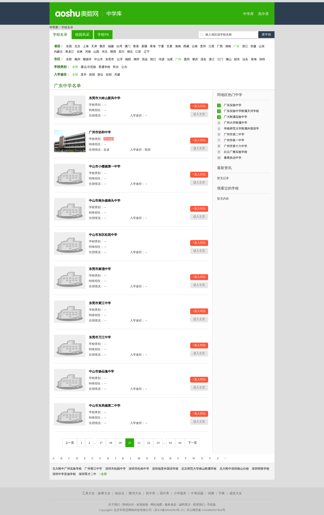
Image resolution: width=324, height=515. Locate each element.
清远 (145, 59)
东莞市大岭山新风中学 (104, 98)
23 (158, 442)
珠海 (254, 59)
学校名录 (60, 34)
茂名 (203, 59)
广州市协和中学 (100, 132)
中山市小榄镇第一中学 (104, 166)
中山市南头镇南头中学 (104, 200)
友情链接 (142, 504)
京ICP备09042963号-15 (169, 510)
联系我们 (199, 504)
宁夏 (161, 46)
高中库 (263, 14)
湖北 (130, 51)
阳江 (153, 59)
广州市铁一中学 (234, 140)
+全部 (103, 474)
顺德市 (87, 59)
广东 (236, 46)
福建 (111, 46)
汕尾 (170, 59)
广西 (220, 46)
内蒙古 (58, 51)
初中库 (150, 493)
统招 (92, 74)
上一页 (69, 442)
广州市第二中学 (234, 134)
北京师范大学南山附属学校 (198, 468)
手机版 (211, 504)
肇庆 (195, 59)
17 (101, 442)
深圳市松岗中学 (139, 468)
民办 (116, 67)
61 (170, 442)
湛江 (212, 59)
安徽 (253, 46)
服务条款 (170, 504)
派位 (100, 74)
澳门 (127, 46)
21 (139, 442)
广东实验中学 (232, 105)
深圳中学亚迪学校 (64, 474)
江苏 (138, 51)
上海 (86, 46)
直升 (84, 74)
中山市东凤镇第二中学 (104, 405)
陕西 (113, 51)
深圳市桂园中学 (115, 468)
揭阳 (128, 59)
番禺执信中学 (232, 157)
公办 (124, 67)
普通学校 (104, 67)
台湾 (119, 46)
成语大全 (235, 493)
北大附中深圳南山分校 (234, 468)
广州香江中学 (93, 468)
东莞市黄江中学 (100, 303)
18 (110, 442)
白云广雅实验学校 (235, 152)
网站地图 (156, 504)
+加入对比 (199, 106)
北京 (77, 46)
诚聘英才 (185, 504)
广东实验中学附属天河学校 (241, 111)
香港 (136, 46)
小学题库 (180, 493)
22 (148, 442)
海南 (178, 46)
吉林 (80, 51)
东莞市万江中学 (100, 337)
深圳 (262, 59)
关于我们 (114, 504)
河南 (88, 51)
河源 (161, 59)
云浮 (120, 59)
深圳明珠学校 (260, 468)
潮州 (136, 59)
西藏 (186, 46)
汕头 (245, 59)
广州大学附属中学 (235, 122)
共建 (117, 74)
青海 (153, 46)
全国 (69, 46)
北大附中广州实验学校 (67, 468)
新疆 (144, 46)
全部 (69, 59)
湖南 (228, 46)
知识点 (119, 493)
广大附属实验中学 (235, 116)
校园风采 (82, 34)
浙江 (245, 46)
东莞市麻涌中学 (100, 269)
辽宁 (147, 51)
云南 (195, 46)
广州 (178, 59)
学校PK (103, 34)
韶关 (237, 59)
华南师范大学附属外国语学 (241, 128)
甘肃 (169, 46)
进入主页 (199, 114)
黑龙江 (69, 51)
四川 (121, 51)
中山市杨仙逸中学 (101, 371)
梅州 (77, 59)
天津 (94, 46)
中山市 (98, 59)
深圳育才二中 (87, 474)
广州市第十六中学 (235, 146)
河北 (105, 51)
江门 (220, 59)
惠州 (187, 59)
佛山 (229, 59)
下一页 (192, 442)
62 (180, 442)
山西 (96, 51)
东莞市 (109, 59)
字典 (221, 493)
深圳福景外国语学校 (165, 468)
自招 (109, 74)
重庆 (102, 46)
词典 (211, 493)
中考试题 (197, 493)
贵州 (203, 46)
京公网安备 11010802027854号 (206, 510)
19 (120, 442)
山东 (262, 46)
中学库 (248, 14)
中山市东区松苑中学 (103, 234)
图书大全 (135, 493)
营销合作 (128, 504)
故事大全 (104, 493)
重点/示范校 (88, 67)
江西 (211, 46)
